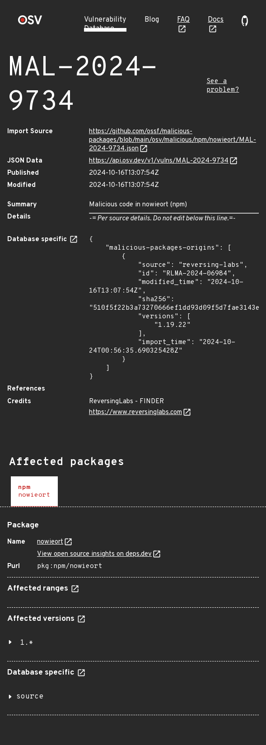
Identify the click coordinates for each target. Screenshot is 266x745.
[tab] (34, 491)
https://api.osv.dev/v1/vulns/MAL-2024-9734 (159, 161)
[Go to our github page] (245, 24)
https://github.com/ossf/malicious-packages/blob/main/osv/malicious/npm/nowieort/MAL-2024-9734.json (172, 140)
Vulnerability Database (105, 24)
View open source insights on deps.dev (94, 554)
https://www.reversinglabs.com (135, 412)
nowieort (50, 542)
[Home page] (30, 23)
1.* (26, 642)
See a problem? (222, 85)
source (29, 696)
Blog (152, 19)
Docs (216, 19)
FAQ (183, 19)
